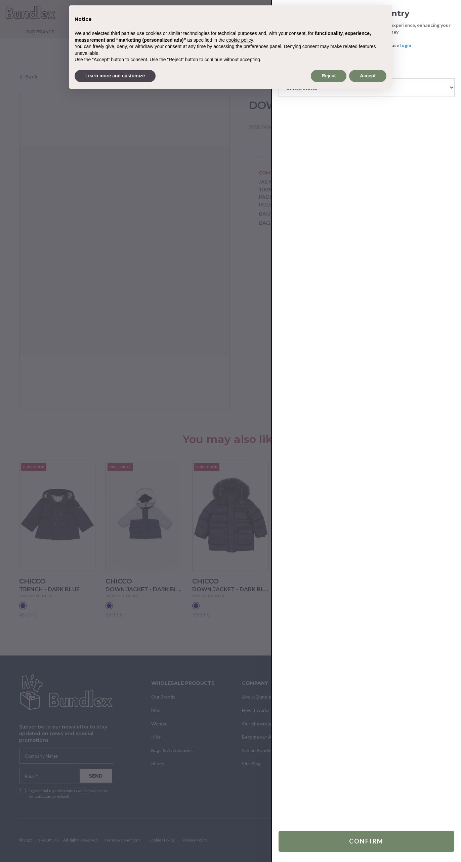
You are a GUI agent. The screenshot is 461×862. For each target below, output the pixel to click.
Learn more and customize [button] (115, 75)
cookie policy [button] (239, 40)
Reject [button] (329, 75)
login (405, 45)
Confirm (366, 841)
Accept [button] (368, 75)
